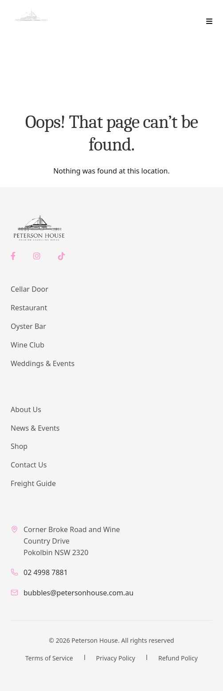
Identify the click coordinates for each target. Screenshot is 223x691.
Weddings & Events (42, 363)
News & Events (35, 428)
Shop (19, 446)
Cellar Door (29, 289)
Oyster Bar (28, 326)
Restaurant (29, 308)
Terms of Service (49, 658)
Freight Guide (33, 483)
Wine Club (27, 345)
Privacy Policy (115, 658)
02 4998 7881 (45, 572)
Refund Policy (178, 658)
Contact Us (29, 465)
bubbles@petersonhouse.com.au (78, 593)
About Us (26, 409)
